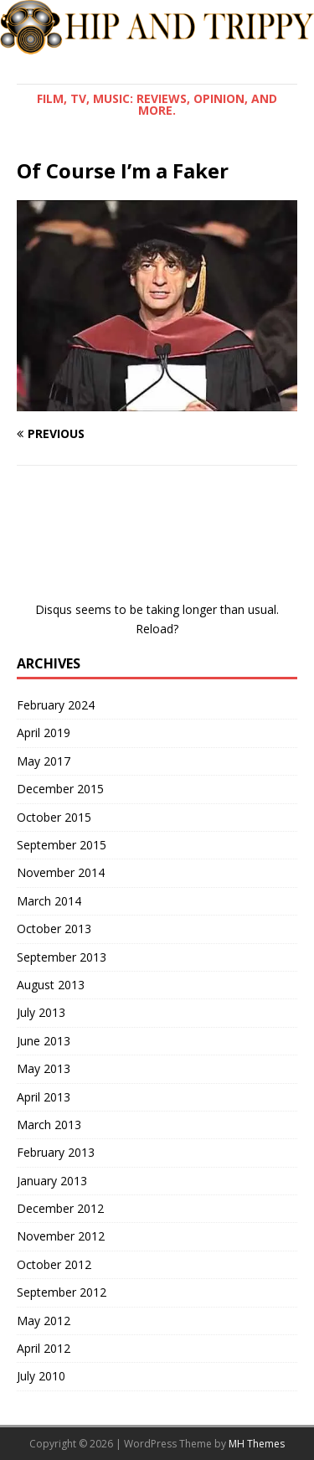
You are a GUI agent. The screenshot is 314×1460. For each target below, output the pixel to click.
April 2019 (43, 732)
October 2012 (54, 1264)
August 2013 (51, 985)
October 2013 (54, 928)
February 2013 (56, 1152)
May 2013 (43, 1068)
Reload (154, 629)
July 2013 (41, 1012)
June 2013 (43, 1041)
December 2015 (60, 789)
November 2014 (61, 872)
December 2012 (60, 1208)
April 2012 (43, 1348)
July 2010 (41, 1376)
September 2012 (61, 1292)
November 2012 (61, 1236)
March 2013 (49, 1124)
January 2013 (52, 1181)
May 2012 (43, 1320)
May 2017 (43, 761)
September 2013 (61, 957)
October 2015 (54, 817)
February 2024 (56, 705)
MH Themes (257, 1444)
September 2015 (61, 845)
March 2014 (49, 901)
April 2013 (43, 1097)
